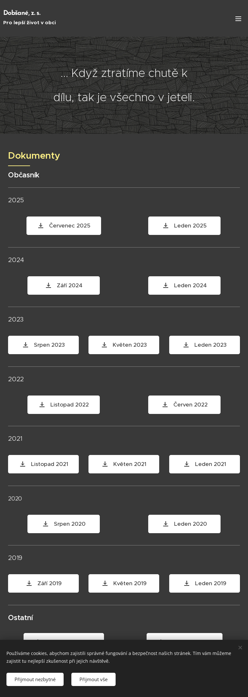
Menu (238, 18)
